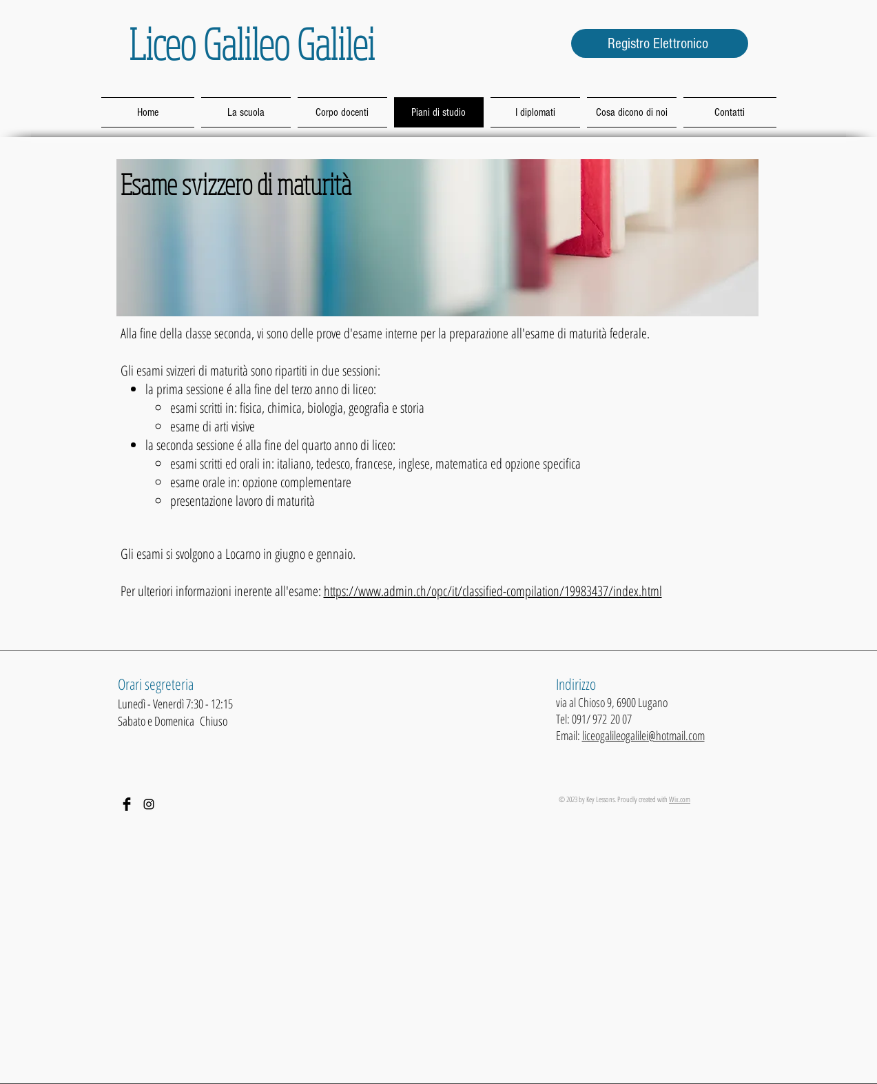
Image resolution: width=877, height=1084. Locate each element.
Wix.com (679, 799)
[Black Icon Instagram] (149, 804)
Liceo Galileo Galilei (252, 43)
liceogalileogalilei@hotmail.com (643, 735)
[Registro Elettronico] (659, 43)
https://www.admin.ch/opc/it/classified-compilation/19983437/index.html (493, 591)
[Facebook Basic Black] (127, 804)
